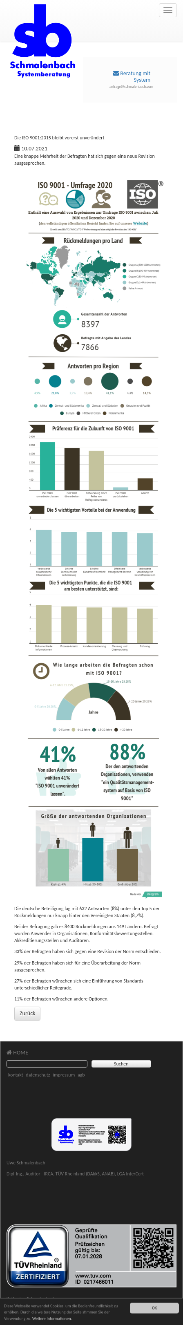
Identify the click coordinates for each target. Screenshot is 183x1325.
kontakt (15, 1075)
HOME (17, 1052)
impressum (64, 1075)
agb (81, 1075)
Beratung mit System (131, 76)
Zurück (27, 1013)
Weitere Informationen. (52, 1320)
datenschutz (38, 1075)
